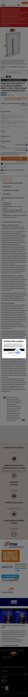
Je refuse (14, 355)
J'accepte (14, 349)
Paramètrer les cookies (14, 352)
